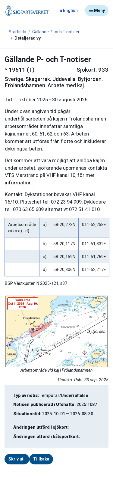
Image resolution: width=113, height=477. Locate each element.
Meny (97, 10)
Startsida (17, 31)
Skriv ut (16, 459)
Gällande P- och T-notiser (56, 31)
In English (68, 10)
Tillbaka (41, 459)
